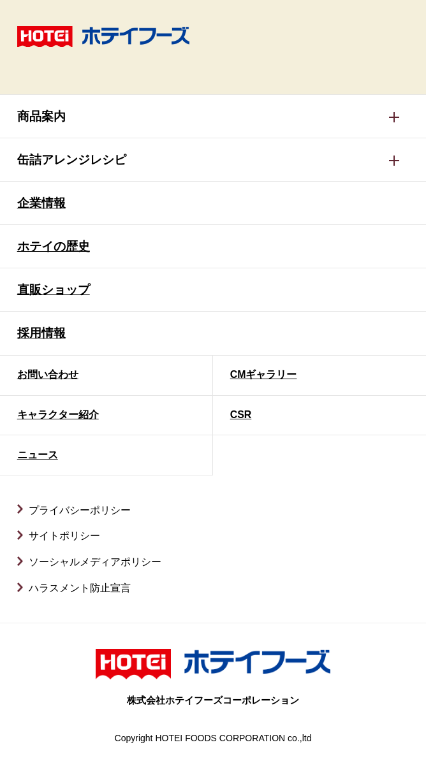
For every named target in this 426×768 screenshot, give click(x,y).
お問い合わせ (47, 374)
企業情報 (41, 203)
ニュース (37, 454)
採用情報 (41, 333)
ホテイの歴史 (53, 246)
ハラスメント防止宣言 (80, 588)
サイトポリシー (64, 535)
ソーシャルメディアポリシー (95, 561)
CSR (241, 414)
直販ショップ (53, 289)
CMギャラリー (263, 374)
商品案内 (41, 116)
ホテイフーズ (103, 36)
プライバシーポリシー (80, 510)
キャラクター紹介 (58, 414)
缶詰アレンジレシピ (71, 159)
